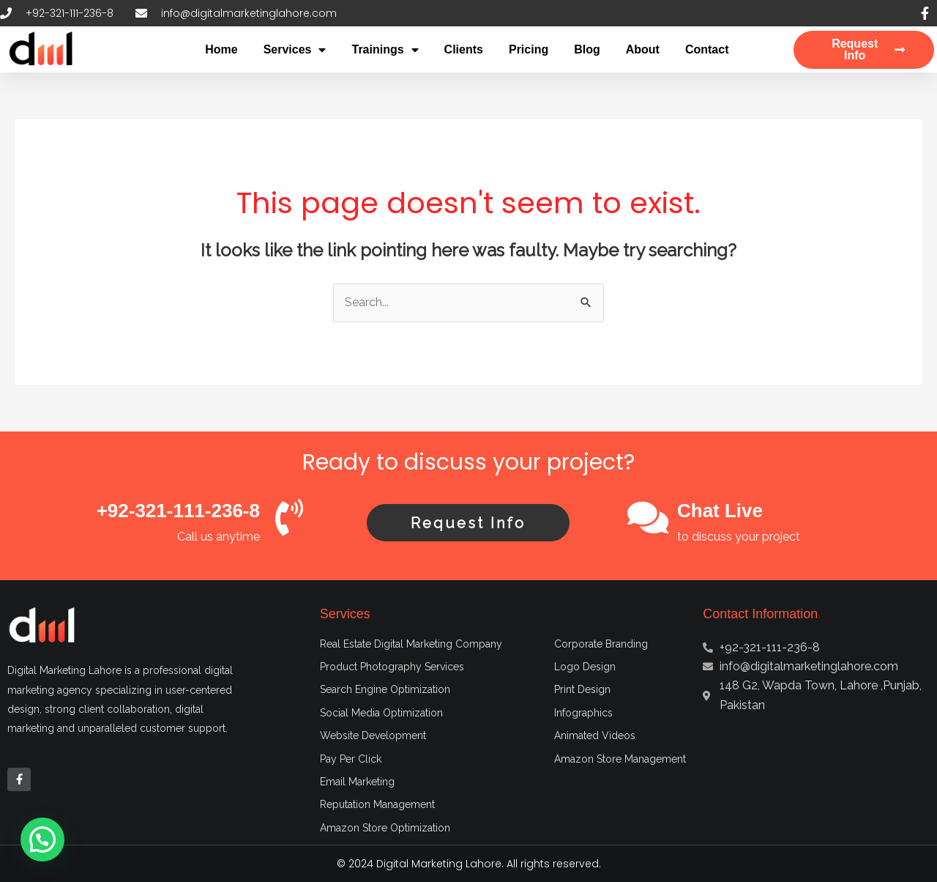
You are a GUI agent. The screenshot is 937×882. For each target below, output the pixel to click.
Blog (587, 49)
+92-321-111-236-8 (178, 511)
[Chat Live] (648, 517)
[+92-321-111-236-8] (289, 517)
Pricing (528, 49)
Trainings (384, 50)
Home (221, 49)
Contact (707, 49)
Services (295, 50)
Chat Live (720, 511)
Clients (463, 49)
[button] (42, 839)
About (643, 49)
